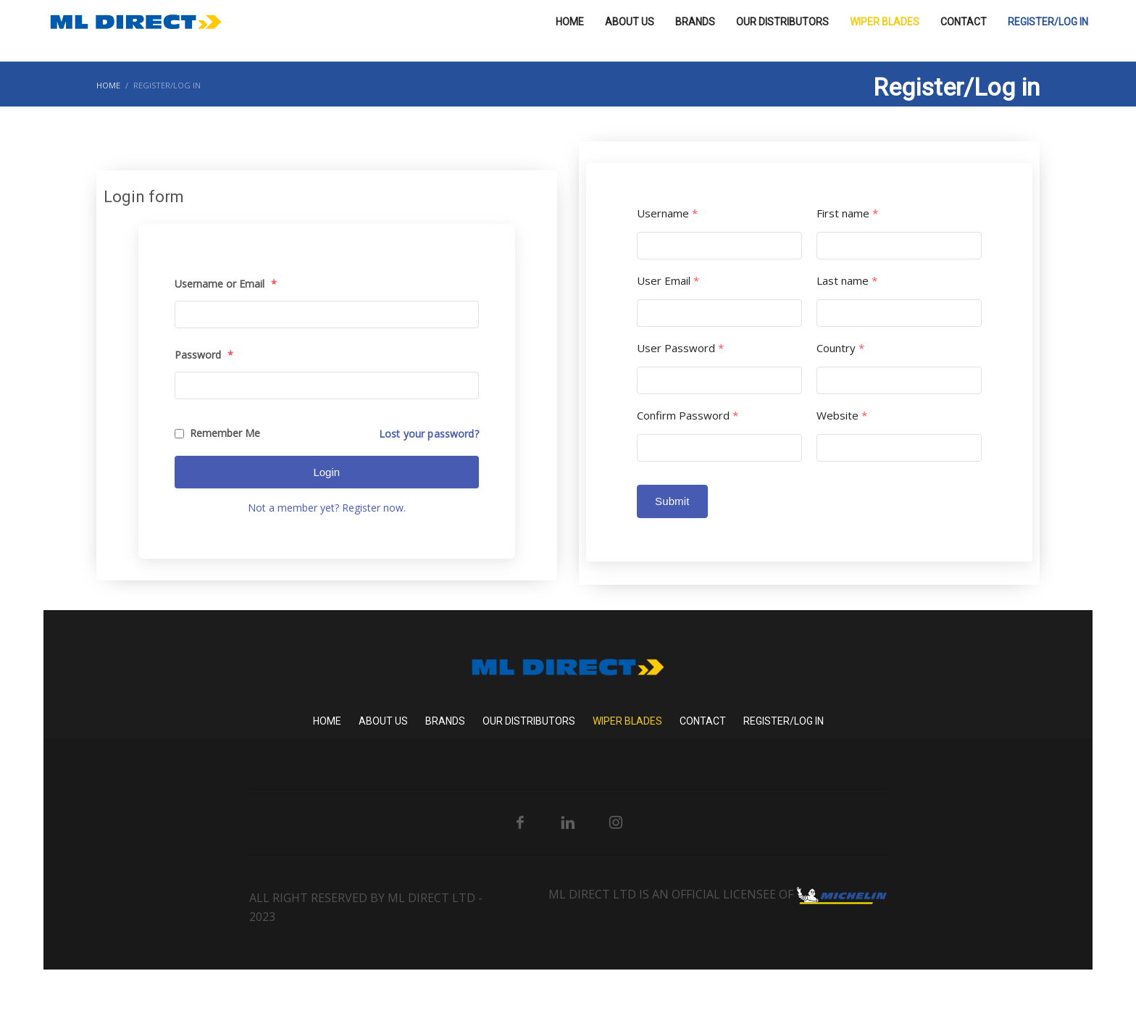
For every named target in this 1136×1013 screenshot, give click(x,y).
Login (326, 472)
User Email (668, 281)
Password (204, 355)
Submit (672, 501)
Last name (846, 281)
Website (841, 415)
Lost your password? (429, 434)
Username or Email (226, 284)
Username (667, 213)
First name (847, 213)
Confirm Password (687, 415)
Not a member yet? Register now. (327, 507)
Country (840, 348)
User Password (680, 348)
